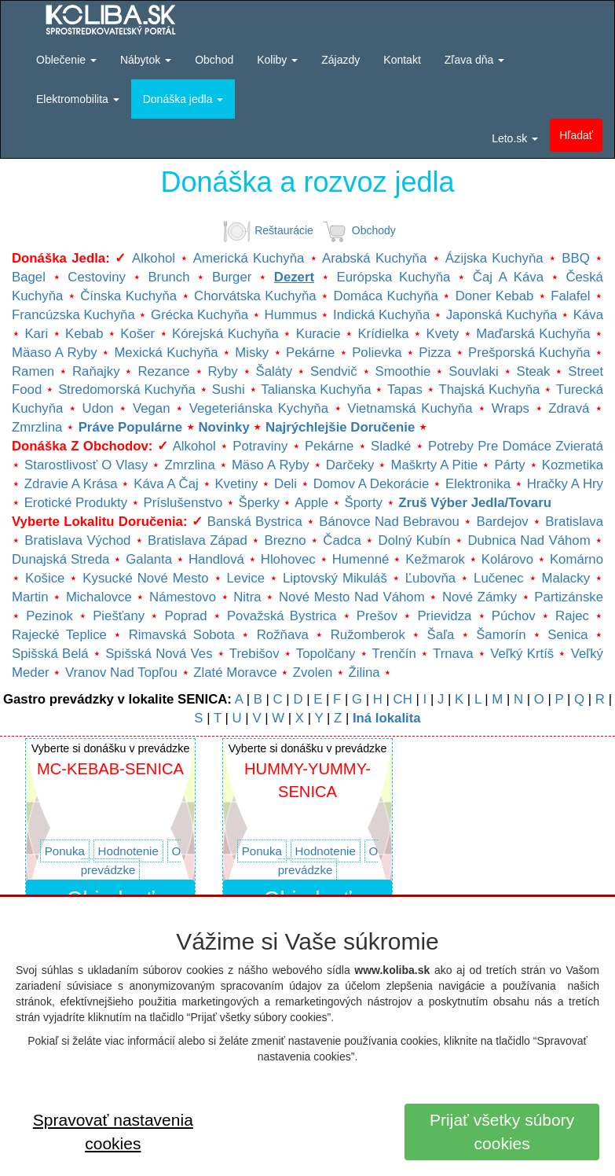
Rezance (163, 371)
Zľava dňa (474, 59)
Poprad (185, 615)
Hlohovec (288, 559)
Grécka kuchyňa (199, 314)
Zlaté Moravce (234, 672)
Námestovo (182, 597)
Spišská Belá (50, 653)
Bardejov (502, 521)
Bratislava (574, 521)
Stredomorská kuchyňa (127, 389)
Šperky (259, 502)
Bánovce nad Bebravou (389, 521)
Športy (363, 502)
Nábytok (145, 59)
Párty (509, 465)
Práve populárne (130, 427)
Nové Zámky (479, 597)
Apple (311, 502)
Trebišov (254, 653)
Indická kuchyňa (381, 314)
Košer (137, 333)
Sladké (391, 446)
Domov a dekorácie (371, 483)
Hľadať (576, 135)
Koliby (277, 59)
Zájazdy (340, 59)
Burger (231, 277)
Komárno (576, 559)
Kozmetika (572, 465)
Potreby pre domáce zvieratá (515, 446)
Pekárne (310, 352)
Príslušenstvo (183, 502)
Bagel (29, 277)
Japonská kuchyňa (502, 314)
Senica (567, 634)
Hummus (291, 314)
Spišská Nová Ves (158, 653)
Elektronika (478, 483)
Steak (534, 371)
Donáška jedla (183, 99)
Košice (44, 578)
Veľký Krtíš (522, 653)
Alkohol (153, 258)
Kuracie (318, 333)
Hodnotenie (128, 851)
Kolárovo (507, 559)
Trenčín (394, 653)
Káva (588, 314)
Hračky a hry (565, 483)
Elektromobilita (77, 99)
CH (403, 699)
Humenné (361, 559)
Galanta (149, 559)
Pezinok (49, 615)
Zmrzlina (37, 427)
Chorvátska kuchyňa (255, 295)
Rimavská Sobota (182, 634)
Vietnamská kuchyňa (409, 408)
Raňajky (96, 371)
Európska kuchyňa (393, 277)
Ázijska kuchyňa (494, 258)
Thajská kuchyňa (489, 389)
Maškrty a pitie (434, 465)
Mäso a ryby (270, 465)
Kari (36, 333)
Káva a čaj (166, 483)
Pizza (435, 352)
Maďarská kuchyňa (533, 333)
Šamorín (500, 634)
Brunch (168, 277)
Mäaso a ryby (54, 352)
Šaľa (441, 634)
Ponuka (65, 851)
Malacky (566, 578)
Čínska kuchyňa (128, 295)
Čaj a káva (508, 277)
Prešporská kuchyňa (529, 352)
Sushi (228, 389)
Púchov (514, 615)
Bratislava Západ (197, 540)
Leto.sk (515, 138)
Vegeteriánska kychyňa (258, 408)
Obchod (214, 59)
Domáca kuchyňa (386, 295)
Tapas (405, 389)
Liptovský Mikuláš (335, 578)
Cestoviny (97, 277)
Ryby (222, 371)
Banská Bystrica (254, 521)
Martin (30, 597)
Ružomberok (368, 634)
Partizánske (568, 597)
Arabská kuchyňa (374, 258)
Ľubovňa (430, 578)
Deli (285, 483)
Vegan (151, 408)
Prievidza (444, 615)
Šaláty (274, 371)
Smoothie (403, 371)
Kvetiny (236, 483)
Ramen (33, 371)
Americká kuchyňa (249, 258)
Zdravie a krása (71, 483)
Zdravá (568, 408)
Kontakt (401, 59)
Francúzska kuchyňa (73, 314)
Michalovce (99, 597)
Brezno (285, 540)
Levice (246, 578)
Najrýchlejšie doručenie (340, 427)
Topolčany (326, 653)
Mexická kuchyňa (166, 352)
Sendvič (333, 371)
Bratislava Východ (77, 540)
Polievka (376, 352)
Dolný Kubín (415, 540)
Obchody (356, 230)
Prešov (377, 615)
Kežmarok (435, 559)
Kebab (84, 333)
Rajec (572, 615)
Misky (252, 352)
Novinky (223, 427)
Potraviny (259, 446)
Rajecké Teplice (59, 634)
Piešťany (119, 615)
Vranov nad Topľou (121, 672)
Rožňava (283, 634)
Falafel (570, 295)
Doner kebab (495, 295)
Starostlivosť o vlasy (86, 465)
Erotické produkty (76, 502)
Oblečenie (66, 59)
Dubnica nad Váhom (528, 540)
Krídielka (382, 333)
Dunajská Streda (60, 559)
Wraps (510, 408)
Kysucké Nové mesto (145, 578)
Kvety (442, 333)
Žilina (364, 672)
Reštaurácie (266, 230)
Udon (98, 408)
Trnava (453, 653)
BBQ (575, 258)
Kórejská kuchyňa (225, 333)
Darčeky (350, 465)
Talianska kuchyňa (316, 389)
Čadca (342, 540)
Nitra (247, 597)
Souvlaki (473, 371)
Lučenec (498, 578)
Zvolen (312, 672)
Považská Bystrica (282, 615)
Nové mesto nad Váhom (352, 597)
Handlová (216, 559)
